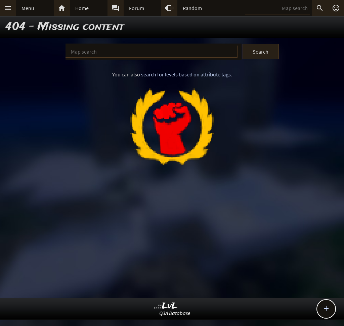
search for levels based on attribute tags (186, 74)
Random (192, 8)
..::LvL (166, 306)
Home (82, 8)
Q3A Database (174, 313)
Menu (28, 8)
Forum (136, 8)
